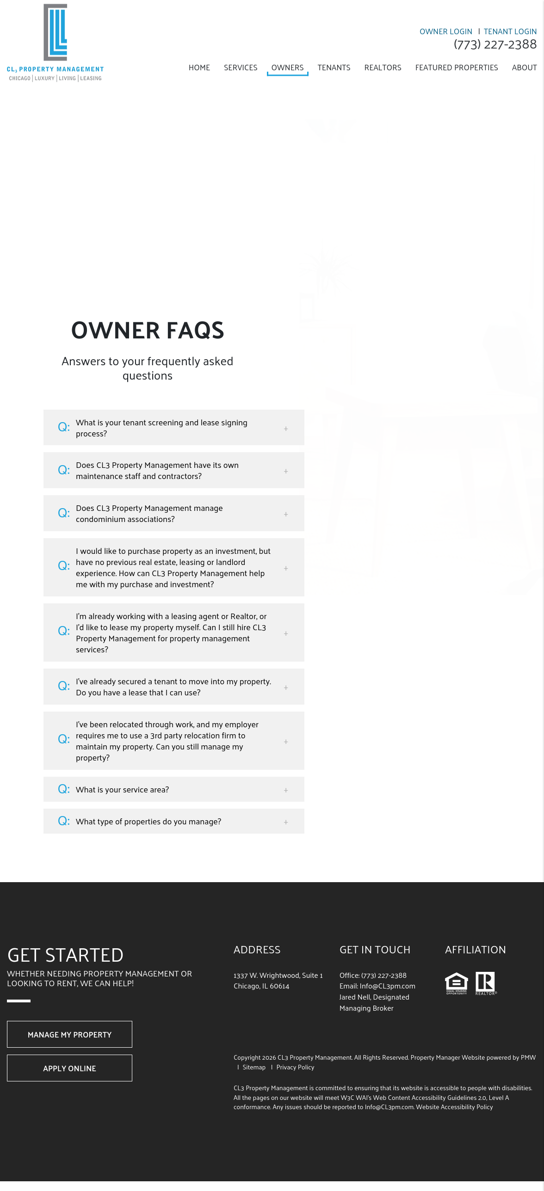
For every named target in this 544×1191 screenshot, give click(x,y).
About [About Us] (524, 67)
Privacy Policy (295, 1067)
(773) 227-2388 (494, 43)
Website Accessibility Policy (454, 1106)
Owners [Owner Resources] (288, 67)
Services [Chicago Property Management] (240, 67)
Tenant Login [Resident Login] (510, 31)
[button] (173, 428)
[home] (55, 42)
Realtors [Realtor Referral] (383, 67)
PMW (528, 1057)
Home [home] (199, 67)
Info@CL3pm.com (388, 985)
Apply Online (69, 1068)
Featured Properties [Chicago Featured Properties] (456, 67)
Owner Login (446, 31)
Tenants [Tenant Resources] (334, 67)
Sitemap (254, 1067)
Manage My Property (69, 1034)
